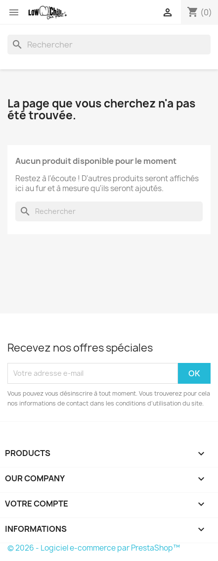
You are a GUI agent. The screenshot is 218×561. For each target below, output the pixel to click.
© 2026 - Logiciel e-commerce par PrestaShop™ (93, 548)
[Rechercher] (109, 44)
